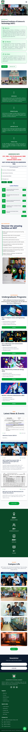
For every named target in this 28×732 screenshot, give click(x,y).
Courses (4, 695)
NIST (5, 433)
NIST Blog (5, 714)
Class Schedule (6, 712)
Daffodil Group (6, 701)
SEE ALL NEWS (14, 503)
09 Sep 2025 (23, 489)
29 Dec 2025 (23, 433)
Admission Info (12, 66)
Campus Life (5, 710)
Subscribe (14, 668)
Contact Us (5, 699)
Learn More (4, 66)
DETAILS (4, 182)
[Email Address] (14, 664)
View (24, 189)
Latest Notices (6, 706)
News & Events (6, 697)
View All (24, 215)
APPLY (10, 182)
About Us (5, 693)
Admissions (5, 708)
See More (14, 649)
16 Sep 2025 (23, 457)
